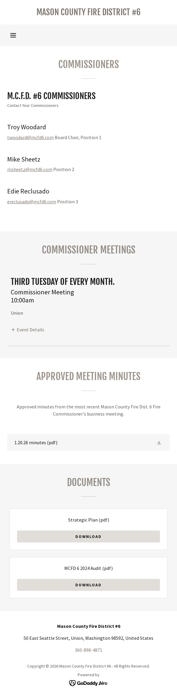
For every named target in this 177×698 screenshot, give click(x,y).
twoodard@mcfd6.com (30, 137)
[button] (13, 35)
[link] (88, 12)
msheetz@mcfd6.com (29, 169)
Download (88, 536)
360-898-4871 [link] (88, 650)
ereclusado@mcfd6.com (31, 202)
